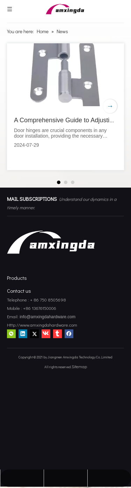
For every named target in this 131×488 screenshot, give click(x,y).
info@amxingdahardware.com (47, 316)
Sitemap (79, 366)
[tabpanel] (65, 106)
